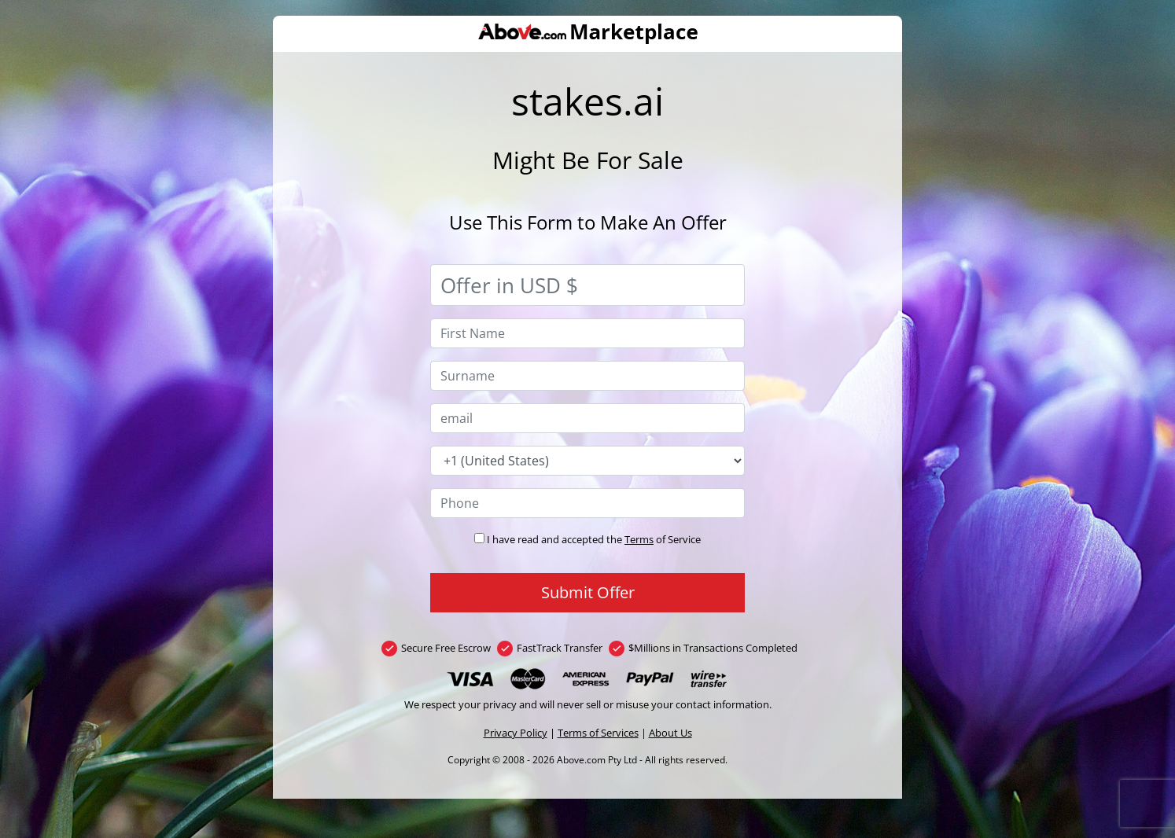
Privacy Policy (515, 733)
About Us (670, 733)
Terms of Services (598, 733)
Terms (639, 539)
